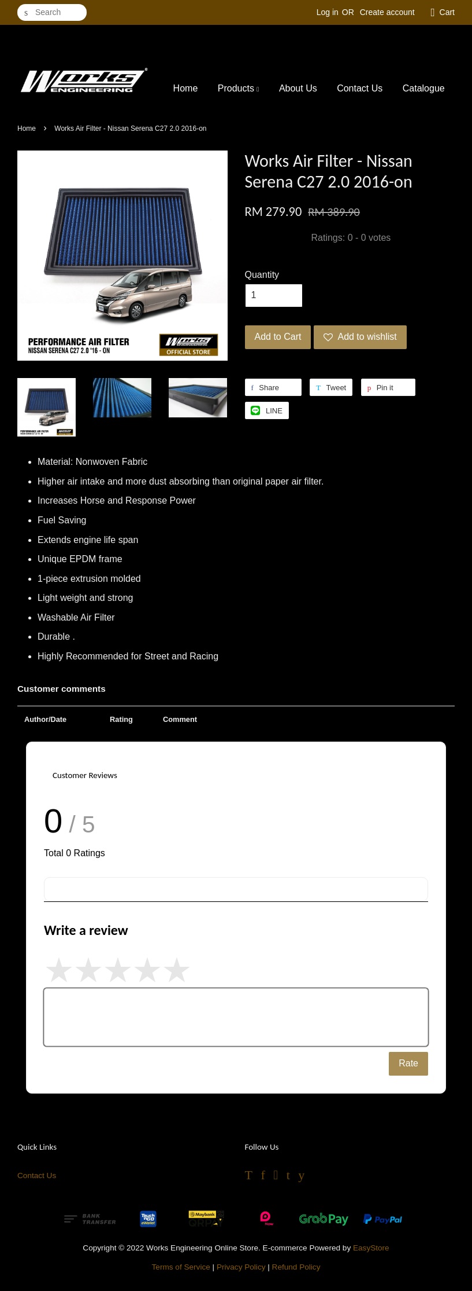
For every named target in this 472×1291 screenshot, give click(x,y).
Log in (328, 12)
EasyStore (371, 1248)
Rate (408, 1063)
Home (185, 88)
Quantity (262, 275)
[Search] (52, 12)
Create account (387, 12)
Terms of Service (181, 1267)
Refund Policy (296, 1267)
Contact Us (359, 88)
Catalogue (424, 88)
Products (238, 88)
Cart (447, 12)
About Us (298, 88)
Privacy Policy (241, 1267)
